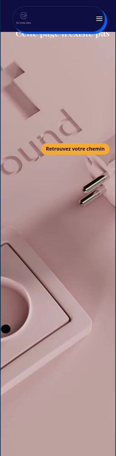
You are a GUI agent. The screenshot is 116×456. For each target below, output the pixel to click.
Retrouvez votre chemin (75, 148)
